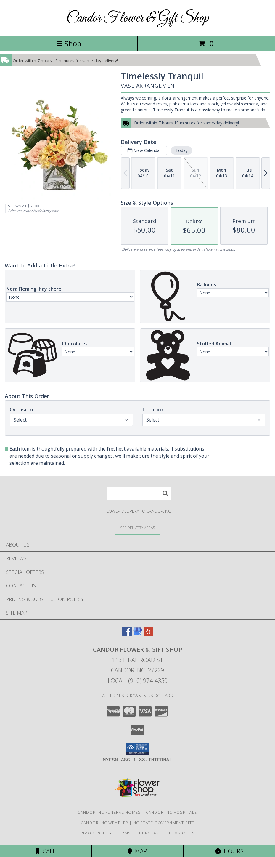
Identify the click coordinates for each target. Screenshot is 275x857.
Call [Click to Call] (46, 851)
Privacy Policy (95, 833)
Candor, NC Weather (104, 822)
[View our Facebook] (127, 634)
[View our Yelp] (148, 634)
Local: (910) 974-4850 (138, 681)
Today (182, 150)
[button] (137, 749)
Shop (68, 43)
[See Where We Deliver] (137, 527)
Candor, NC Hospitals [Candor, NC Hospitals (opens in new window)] (171, 812)
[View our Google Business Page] (137, 634)
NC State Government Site (163, 822)
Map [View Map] (137, 851)
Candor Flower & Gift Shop (137, 18)
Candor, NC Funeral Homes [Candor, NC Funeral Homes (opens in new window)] (109, 812)
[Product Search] (139, 493)
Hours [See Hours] (229, 851)
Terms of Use (182, 833)
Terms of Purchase (139, 833)
